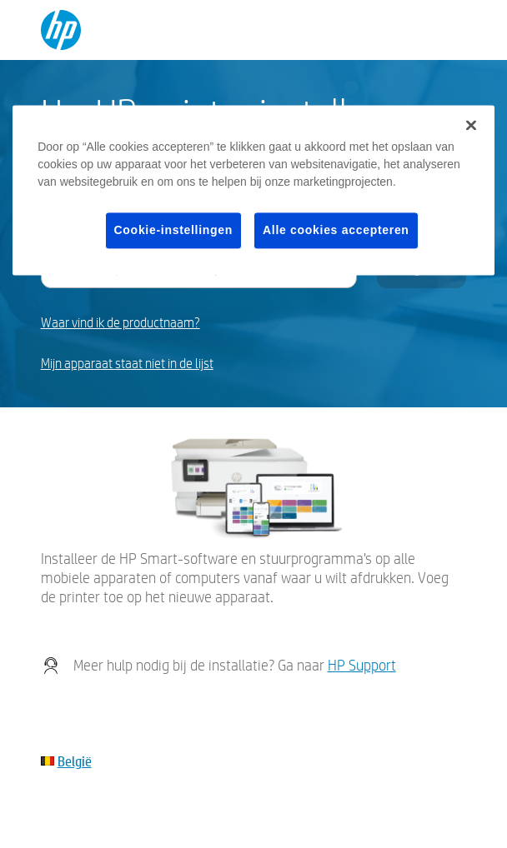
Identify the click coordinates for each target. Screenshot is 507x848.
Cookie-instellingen (173, 230)
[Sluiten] (471, 125)
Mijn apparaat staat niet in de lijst (127, 363)
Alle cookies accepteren (336, 230)
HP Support (362, 665)
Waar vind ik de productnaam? (120, 323)
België (75, 761)
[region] (253, 190)
